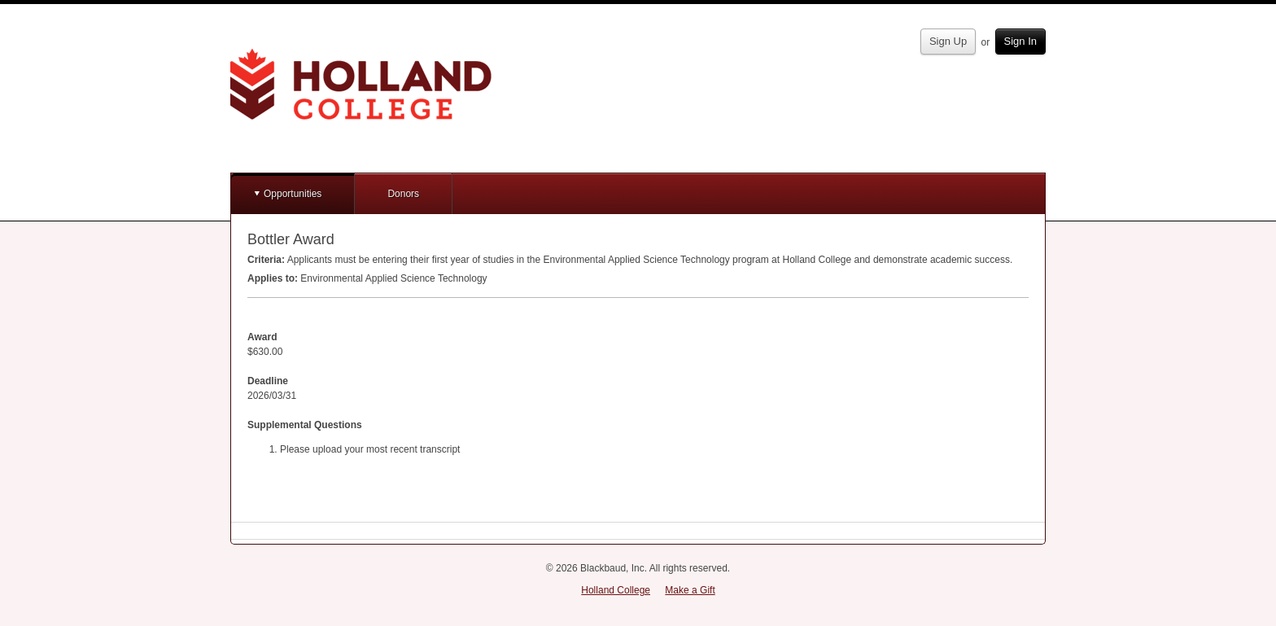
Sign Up (948, 41)
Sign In (1020, 41)
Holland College (615, 590)
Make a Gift (689, 590)
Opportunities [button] (292, 193)
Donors (403, 193)
